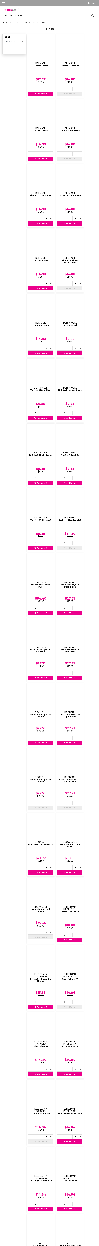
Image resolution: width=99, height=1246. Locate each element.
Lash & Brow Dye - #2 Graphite (38, 413)
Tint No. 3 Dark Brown (60, 119)
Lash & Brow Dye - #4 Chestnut (84, 413)
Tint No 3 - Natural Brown (84, 1068)
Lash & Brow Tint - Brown (84, 774)
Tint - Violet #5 (84, 714)
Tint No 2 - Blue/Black (37, 1068)
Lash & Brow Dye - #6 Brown (61, 472)
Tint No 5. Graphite (61, 59)
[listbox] (14, 41)
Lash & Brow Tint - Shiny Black (61, 774)
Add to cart (39, 87)
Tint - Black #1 (38, 653)
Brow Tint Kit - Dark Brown (84, 531)
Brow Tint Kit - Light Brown (61, 531)
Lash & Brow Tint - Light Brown (37, 833)
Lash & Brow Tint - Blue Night (61, 892)
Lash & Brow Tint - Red (84, 892)
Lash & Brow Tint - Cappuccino (84, 833)
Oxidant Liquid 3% (84, 949)
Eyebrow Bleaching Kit (37, 355)
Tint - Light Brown (38, 949)
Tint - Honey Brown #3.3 (37, 715)
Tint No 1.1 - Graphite (84, 1009)
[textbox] (47, 15)
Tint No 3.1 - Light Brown (37, 1127)
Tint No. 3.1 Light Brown (84, 119)
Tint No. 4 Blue (37, 177)
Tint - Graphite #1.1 (84, 653)
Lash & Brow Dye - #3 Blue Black (61, 413)
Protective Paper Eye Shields (60, 593)
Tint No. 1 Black (84, 59)
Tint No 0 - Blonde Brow (38, 1009)
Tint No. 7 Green (84, 177)
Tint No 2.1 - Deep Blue (61, 1068)
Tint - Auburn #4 (84, 592)
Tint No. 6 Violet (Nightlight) (61, 178)
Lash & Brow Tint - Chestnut (61, 833)
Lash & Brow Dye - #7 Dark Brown (84, 472)
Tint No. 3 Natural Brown (84, 237)
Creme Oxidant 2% (37, 592)
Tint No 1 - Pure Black (60, 1009)
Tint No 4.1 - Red (84, 1126)
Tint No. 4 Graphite (60, 295)
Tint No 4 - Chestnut (61, 1127)
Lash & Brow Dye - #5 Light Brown (38, 472)
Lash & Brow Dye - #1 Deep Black (84, 355)
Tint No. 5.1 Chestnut (84, 296)
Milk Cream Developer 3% (37, 531)
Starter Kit (61, 949)
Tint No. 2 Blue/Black (37, 119)
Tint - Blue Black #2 (61, 654)
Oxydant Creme (37, 59)
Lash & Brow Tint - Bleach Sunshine (37, 774)
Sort (7, 37)
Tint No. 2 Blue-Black (61, 237)
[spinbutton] (33, 82)
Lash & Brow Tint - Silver (37, 892)
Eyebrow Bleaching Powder (60, 355)
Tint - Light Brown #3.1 (61, 715)
